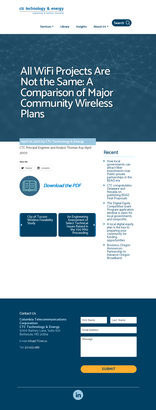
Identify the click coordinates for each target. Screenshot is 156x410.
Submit (108, 369)
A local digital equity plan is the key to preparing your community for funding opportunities (120, 232)
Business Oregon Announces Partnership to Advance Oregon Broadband (118, 252)
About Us (100, 27)
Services (45, 27)
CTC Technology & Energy (64, 141)
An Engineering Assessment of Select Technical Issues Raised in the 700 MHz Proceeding (77, 225)
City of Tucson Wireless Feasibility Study (40, 220)
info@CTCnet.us (37, 341)
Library (64, 27)
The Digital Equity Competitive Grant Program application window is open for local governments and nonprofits (120, 211)
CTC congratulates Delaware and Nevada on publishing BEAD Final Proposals (119, 192)
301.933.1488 (31, 347)
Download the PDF (50, 186)
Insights (81, 27)
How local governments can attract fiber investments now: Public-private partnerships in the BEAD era (119, 171)
